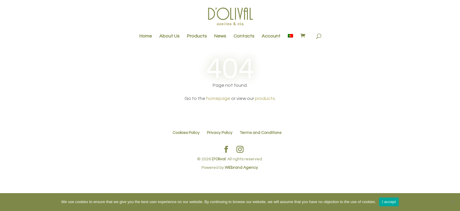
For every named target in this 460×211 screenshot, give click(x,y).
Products (197, 36)
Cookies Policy (185, 133)
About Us (169, 36)
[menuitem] (290, 39)
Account (271, 36)
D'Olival (219, 159)
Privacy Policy (219, 133)
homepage (218, 98)
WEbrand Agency (241, 168)
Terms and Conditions (260, 133)
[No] (453, 202)
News (220, 36)
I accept (389, 202)
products (265, 98)
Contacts (244, 36)
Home (145, 36)
